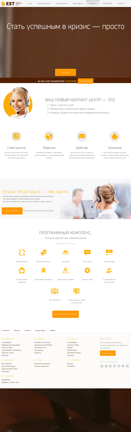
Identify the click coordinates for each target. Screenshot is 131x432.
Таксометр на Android (42, 342)
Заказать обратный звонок (65, 314)
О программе (6, 342)
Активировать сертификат (11, 350)
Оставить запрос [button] (108, 353)
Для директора (44, 3)
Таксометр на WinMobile (43, 345)
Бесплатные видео (9, 366)
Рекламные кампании (42, 363)
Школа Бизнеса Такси (10, 369)
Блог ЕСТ (121, 3)
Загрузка (5, 355)
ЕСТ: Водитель (39, 339)
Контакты (28, 330)
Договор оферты (40, 330)
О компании (5, 330)
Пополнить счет (40, 347)
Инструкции (38, 350)
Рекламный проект (74, 353)
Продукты (93, 3)
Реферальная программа (11, 345)
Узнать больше (85, 81)
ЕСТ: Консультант (8, 360)
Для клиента (78, 3)
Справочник (107, 3)
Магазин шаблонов (41, 366)
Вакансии (17, 330)
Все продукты (7, 363)
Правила (53, 330)
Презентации (72, 350)
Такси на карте (7, 347)
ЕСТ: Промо (38, 360)
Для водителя (61, 3)
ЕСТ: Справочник (8, 376)
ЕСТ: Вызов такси (8, 339)
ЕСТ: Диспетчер (72, 339)
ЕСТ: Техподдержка (74, 360)
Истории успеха (73, 345)
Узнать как (65, 72)
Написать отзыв (7, 353)
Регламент (71, 366)
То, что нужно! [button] (12, 210)
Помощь (70, 363)
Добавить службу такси (10, 382)
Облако (70, 347)
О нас (30, 3)
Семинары (5, 371)
